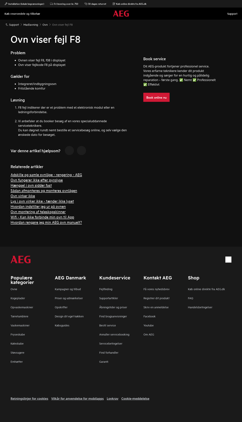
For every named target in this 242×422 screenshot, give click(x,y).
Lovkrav (112, 398)
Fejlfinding (105, 289)
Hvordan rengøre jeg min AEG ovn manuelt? (46, 222)
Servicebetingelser (110, 343)
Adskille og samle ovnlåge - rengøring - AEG (46, 174)
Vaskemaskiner (20, 325)
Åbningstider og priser (113, 307)
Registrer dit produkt (156, 298)
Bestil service (107, 325)
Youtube (148, 325)
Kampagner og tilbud (68, 289)
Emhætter (17, 361)
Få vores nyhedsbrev (156, 289)
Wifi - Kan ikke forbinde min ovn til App (42, 216)
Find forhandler (108, 352)
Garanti (103, 361)
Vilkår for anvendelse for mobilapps (77, 398)
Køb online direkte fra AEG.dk (206, 289)
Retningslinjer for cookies (29, 398)
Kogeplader (18, 298)
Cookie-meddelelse (135, 398)
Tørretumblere (19, 316)
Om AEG (148, 334)
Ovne (14, 289)
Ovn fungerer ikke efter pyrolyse (37, 179)
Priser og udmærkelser (69, 298)
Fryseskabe (18, 334)
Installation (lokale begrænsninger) (24, 3)
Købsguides (62, 325)
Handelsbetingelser (200, 307)
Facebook (149, 316)
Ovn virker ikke (23, 195)
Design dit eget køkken (69, 316)
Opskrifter (61, 307)
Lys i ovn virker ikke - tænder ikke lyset (42, 201)
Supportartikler (108, 298)
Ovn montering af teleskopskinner (38, 211)
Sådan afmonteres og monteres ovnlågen (44, 190)
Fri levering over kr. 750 (64, 3)
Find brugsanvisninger (113, 316)
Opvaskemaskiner (22, 307)
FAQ (190, 298)
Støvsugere (17, 352)
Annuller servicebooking (114, 334)
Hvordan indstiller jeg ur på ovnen (38, 206)
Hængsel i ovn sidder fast (31, 185)
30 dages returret (95, 3)
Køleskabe (17, 343)
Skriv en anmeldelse (156, 307)
